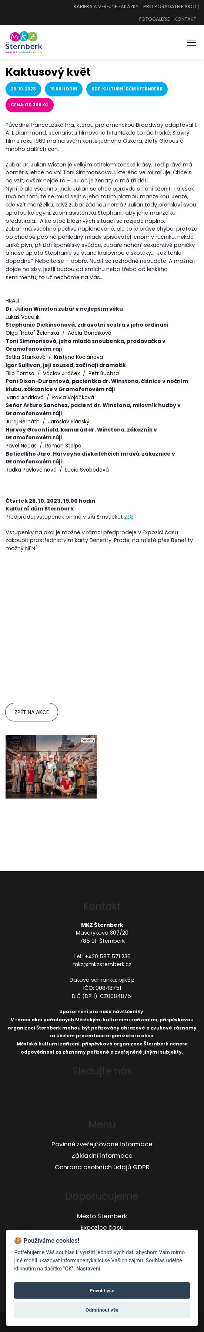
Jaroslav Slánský (69, 421)
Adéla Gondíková (89, 333)
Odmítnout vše (102, 1310)
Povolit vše (102, 1290)
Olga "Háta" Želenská (32, 333)
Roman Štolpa (63, 445)
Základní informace (102, 1155)
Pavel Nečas (21, 445)
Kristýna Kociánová (78, 357)
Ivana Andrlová (25, 397)
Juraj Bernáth (23, 421)
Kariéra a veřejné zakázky (106, 6)
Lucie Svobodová (87, 469)
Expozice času (102, 1227)
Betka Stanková (26, 357)
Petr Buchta (103, 373)
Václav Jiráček (61, 373)
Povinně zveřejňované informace (102, 1144)
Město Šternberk (102, 1216)
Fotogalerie (154, 19)
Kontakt (185, 19)
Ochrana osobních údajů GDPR (102, 1167)
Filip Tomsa (20, 373)
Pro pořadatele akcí (169, 6)
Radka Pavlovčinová (31, 469)
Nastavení (88, 1269)
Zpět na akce (31, 712)
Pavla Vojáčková (73, 397)
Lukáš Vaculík (23, 317)
